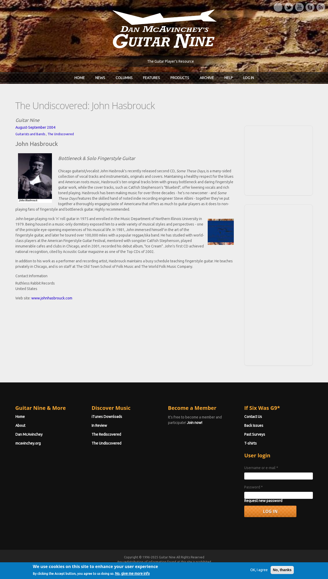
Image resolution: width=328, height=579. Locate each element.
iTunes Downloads (107, 417)
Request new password (263, 501)
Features (151, 78)
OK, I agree (259, 572)
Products (179, 78)
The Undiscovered (60, 134)
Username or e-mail (261, 468)
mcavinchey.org (28, 443)
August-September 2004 (35, 127)
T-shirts (250, 443)
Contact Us (253, 417)
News (100, 78)
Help (228, 78)
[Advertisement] (278, 159)
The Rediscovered (106, 434)
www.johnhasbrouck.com (51, 298)
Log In (248, 78)
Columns (124, 78)
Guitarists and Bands (30, 134)
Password (253, 487)
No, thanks (282, 572)
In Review (99, 425)
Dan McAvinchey (29, 434)
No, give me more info (132, 575)
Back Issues (253, 425)
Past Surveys (254, 434)
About (20, 425)
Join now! (194, 423)
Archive (207, 78)
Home (79, 78)
